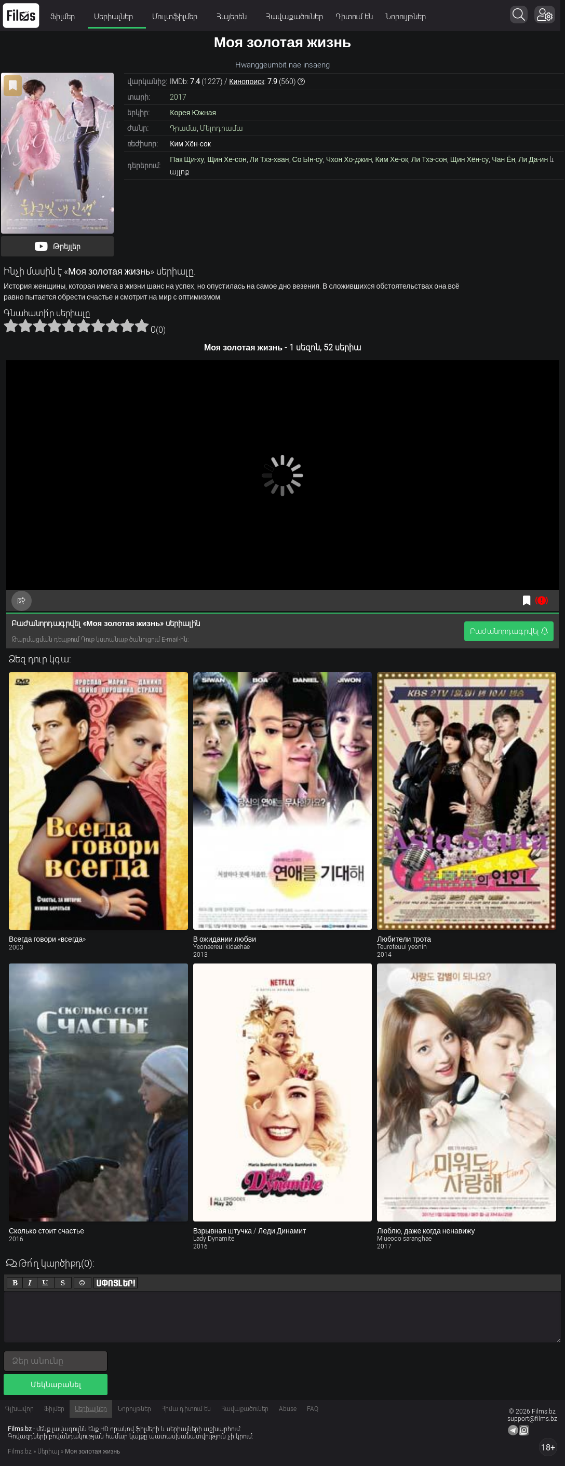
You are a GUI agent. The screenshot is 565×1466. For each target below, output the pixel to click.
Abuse (288, 1409)
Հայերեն (235, 16)
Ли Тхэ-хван (269, 159)
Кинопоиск (246, 81)
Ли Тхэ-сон (429, 159)
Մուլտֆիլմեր (178, 16)
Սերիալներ (117, 16)
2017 (178, 97)
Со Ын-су (307, 159)
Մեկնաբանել (56, 1384)
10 (141, 325)
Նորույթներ (405, 16)
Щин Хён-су (469, 159)
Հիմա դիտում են (186, 1409)
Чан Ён (503, 159)
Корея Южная (193, 112)
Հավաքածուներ (294, 16)
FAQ (312, 1409)
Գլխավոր (19, 1409)
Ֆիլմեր (66, 16)
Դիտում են (354, 16)
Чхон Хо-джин (349, 159)
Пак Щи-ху (187, 159)
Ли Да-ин (533, 159)
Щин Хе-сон (226, 159)
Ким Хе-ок (391, 159)
